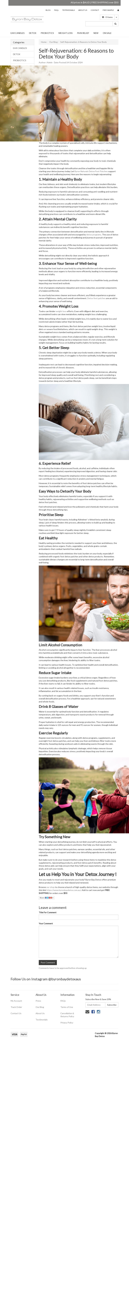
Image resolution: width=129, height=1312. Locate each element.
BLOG (48, 10)
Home (44, 42)
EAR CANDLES (18, 33)
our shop (50, 887)
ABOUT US (82, 10)
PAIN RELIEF (83, 33)
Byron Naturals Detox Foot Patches (91, 171)
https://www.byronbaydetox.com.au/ (63, 890)
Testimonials (42, 1019)
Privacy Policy (66, 1022)
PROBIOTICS (47, 33)
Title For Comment (47, 912)
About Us (40, 1013)
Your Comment (46, 923)
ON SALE (107, 33)
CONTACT (95, 10)
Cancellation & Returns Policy (67, 1015)
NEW (96, 33)
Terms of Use (66, 1007)
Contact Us (16, 1013)
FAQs (56, 10)
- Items (107, 17)
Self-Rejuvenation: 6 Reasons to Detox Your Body (83, 42)
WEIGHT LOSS (65, 33)
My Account (16, 1000)
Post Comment (48, 962)
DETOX (32, 33)
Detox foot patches (96, 298)
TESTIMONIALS (68, 10)
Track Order (16, 1007)
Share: (46, 898)
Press (38, 1000)
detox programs (93, 234)
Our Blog (53, 42)
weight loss (61, 311)
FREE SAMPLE (108, 10)
